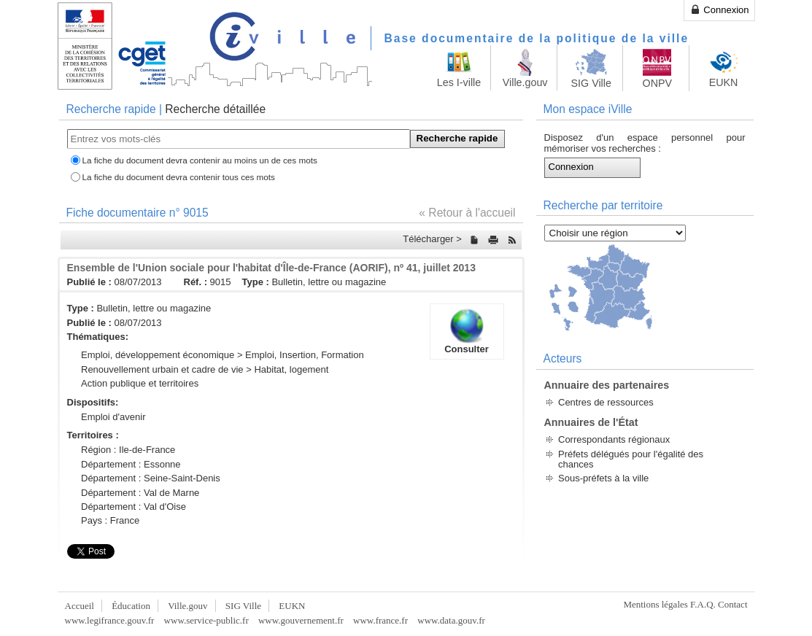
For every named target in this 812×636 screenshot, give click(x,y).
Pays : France (110, 520)
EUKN (292, 605)
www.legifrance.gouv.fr (110, 620)
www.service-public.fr (206, 620)
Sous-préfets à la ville (603, 478)
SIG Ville (243, 605)
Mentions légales (655, 604)
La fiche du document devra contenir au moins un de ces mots (199, 160)
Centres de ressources (606, 402)
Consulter (467, 331)
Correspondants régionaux (614, 439)
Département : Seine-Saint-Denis (150, 478)
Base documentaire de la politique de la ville (536, 38)
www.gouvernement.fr (301, 620)
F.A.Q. (703, 604)
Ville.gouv (187, 605)
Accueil (79, 605)
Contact (732, 604)
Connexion (719, 9)
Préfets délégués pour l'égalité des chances (630, 459)
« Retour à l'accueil (467, 212)
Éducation (131, 605)
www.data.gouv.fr (451, 620)
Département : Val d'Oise (133, 506)
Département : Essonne (131, 464)
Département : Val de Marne (140, 492)
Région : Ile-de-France (128, 449)
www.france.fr (380, 620)
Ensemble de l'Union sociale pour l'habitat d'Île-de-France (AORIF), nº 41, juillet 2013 (271, 268)
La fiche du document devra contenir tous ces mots (178, 177)
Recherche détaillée (215, 109)
